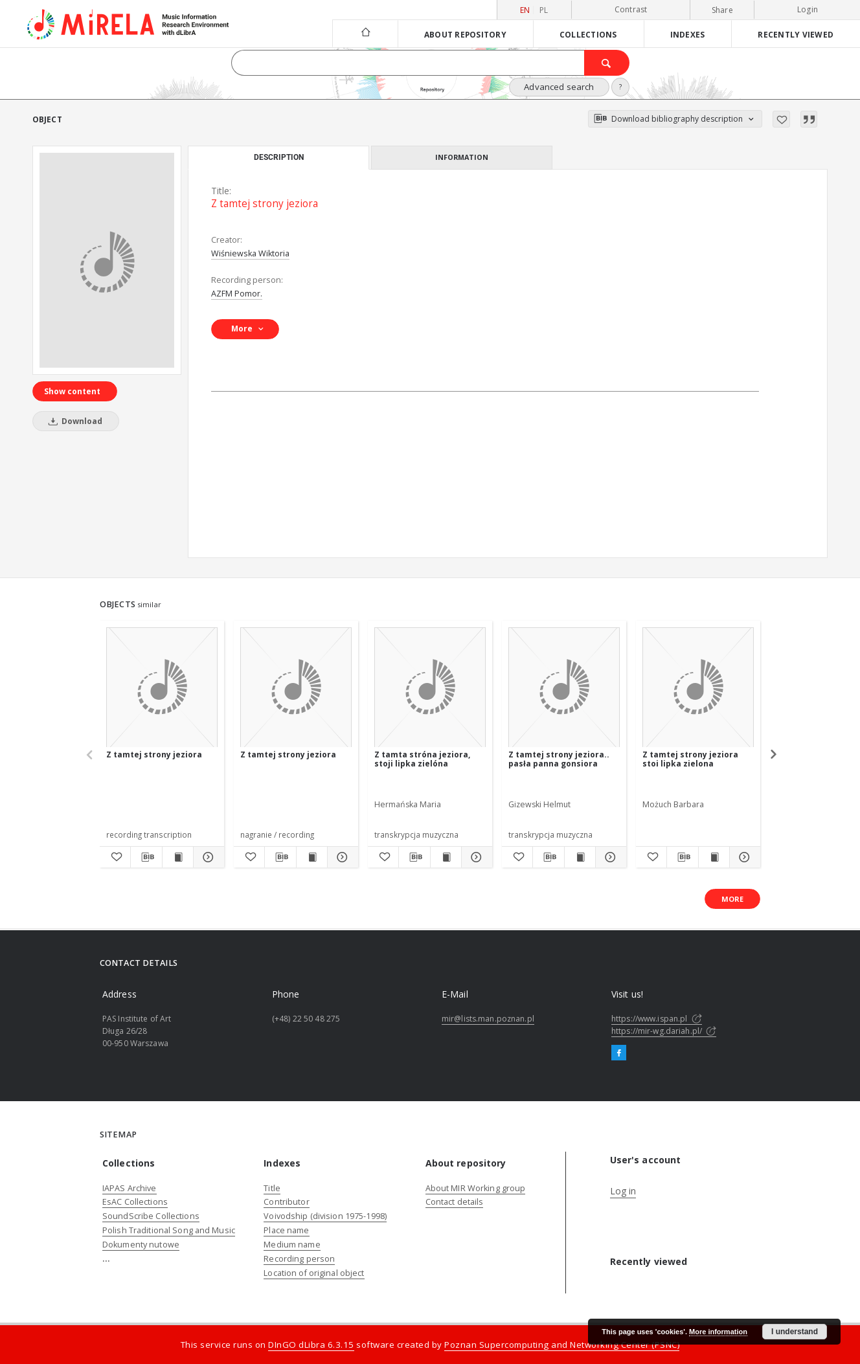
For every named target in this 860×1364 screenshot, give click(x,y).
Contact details (454, 1201)
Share (722, 10)
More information (718, 1332)
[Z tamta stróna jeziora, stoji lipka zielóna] (430, 688)
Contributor (286, 1201)
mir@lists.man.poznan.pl (488, 1018)
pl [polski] (544, 10)
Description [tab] (279, 157)
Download (73, 421)
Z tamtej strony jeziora (154, 754)
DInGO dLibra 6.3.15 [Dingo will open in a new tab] (311, 1344)
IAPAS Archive (129, 1188)
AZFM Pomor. (236, 293)
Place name (286, 1230)
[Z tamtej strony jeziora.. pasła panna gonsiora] (564, 688)
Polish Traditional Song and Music (168, 1230)
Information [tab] (461, 157)
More (732, 899)
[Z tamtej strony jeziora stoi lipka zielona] (698, 688)
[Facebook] (618, 1053)
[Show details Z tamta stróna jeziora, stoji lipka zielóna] (475, 857)
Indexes (687, 34)
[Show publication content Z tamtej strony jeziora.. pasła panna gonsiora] (580, 857)
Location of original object (314, 1273)
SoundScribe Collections (150, 1216)
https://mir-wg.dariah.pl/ (663, 1030)
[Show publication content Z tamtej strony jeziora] (178, 857)
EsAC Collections (135, 1201)
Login (807, 9)
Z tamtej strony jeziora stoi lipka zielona (690, 759)
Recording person (299, 1258)
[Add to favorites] (781, 119)
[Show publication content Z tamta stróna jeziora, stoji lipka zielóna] (446, 857)
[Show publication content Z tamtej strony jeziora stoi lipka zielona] (714, 857)
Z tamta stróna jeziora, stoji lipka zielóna (422, 759)
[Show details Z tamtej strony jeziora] (207, 857)
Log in (623, 1191)
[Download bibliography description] (146, 857)
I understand (794, 1331)
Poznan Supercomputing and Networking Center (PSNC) (561, 1344)
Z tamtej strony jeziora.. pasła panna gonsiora (558, 759)
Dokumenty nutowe (140, 1244)
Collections (588, 34)
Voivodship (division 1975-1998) (325, 1216)
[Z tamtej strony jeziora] (107, 260)
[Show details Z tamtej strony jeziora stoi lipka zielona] (743, 857)
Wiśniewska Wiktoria (250, 253)
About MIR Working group (475, 1188)
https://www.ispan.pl (656, 1018)
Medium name (292, 1244)
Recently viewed (795, 34)
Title (272, 1188)
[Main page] (365, 33)
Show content (72, 391)
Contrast (631, 9)
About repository (465, 34)
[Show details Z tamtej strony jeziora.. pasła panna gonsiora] (609, 857)
